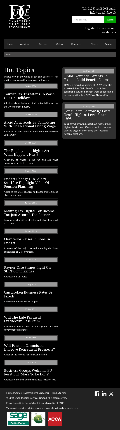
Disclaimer (43, 392)
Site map (61, 392)
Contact (109, 44)
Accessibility (30, 392)
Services (44, 44)
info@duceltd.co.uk (103, 12)
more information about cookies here (62, 408)
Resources (76, 44)
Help (53, 392)
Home (10, 44)
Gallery (59, 44)
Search (110, 19)
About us (25, 44)
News (94, 44)
